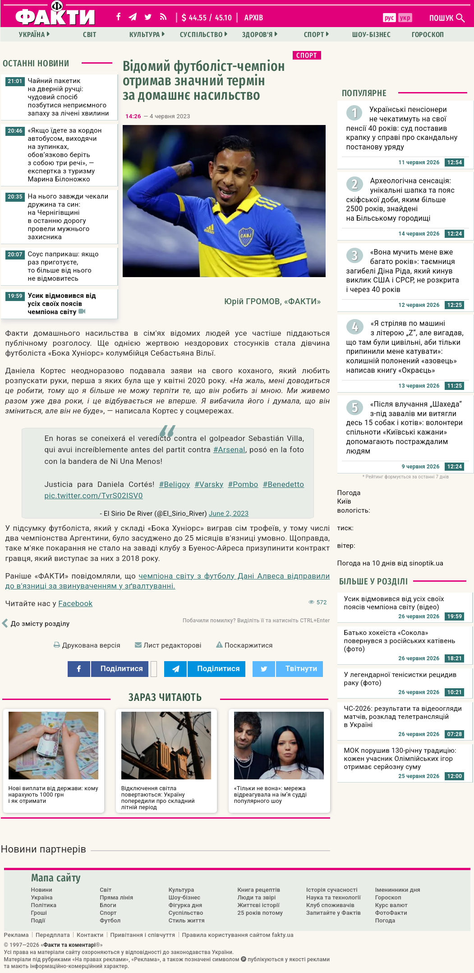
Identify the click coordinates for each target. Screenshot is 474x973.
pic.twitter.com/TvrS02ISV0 (94, 495)
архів (253, 18)
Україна (32, 34)
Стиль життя (187, 920)
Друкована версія (91, 645)
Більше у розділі (373, 581)
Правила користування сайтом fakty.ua (238, 934)
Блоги (108, 905)
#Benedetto (283, 484)
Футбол (110, 920)
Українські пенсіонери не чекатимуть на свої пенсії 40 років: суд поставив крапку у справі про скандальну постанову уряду (402, 128)
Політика (44, 905)
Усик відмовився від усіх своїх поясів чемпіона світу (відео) (394, 603)
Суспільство (201, 34)
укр (405, 18)
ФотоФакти (391, 912)
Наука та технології (333, 897)
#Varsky (208, 484)
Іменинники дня (397, 889)
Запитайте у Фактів (333, 912)
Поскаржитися (249, 645)
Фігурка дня (185, 905)
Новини (41, 889)
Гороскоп (428, 34)
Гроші (39, 912)
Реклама (16, 934)
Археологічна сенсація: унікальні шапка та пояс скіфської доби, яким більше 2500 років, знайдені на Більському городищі (400, 199)
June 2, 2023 (229, 514)
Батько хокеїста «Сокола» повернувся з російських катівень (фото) (400, 641)
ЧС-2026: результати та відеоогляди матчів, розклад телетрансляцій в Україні (403, 716)
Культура (144, 34)
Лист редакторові (172, 645)
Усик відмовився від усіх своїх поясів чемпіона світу (62, 304)
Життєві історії (258, 905)
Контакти (90, 934)
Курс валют (391, 905)
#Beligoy (174, 484)
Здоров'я (257, 34)
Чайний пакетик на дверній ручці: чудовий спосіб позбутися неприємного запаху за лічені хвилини (68, 97)
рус (389, 18)
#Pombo (243, 484)
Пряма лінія (116, 897)
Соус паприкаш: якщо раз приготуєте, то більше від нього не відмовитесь (63, 266)
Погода (385, 920)
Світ (90, 34)
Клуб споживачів (330, 905)
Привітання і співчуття (142, 934)
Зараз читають (165, 697)
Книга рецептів (258, 889)
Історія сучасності (332, 889)
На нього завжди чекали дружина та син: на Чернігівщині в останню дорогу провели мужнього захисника (68, 216)
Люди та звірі (256, 897)
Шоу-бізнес (371, 34)
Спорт (314, 34)
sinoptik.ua (426, 563)
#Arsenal (229, 449)
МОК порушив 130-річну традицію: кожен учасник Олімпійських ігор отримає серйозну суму (400, 758)
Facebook (75, 603)
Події (38, 920)
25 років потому (260, 912)
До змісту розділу (40, 624)
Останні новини (36, 63)
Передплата (53, 934)
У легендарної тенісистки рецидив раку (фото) (400, 679)
